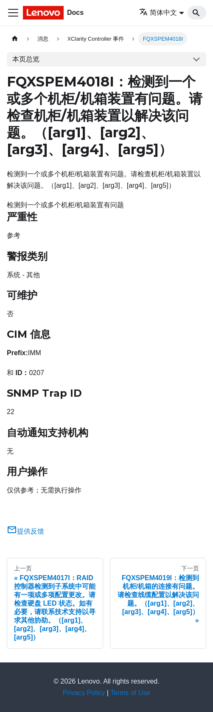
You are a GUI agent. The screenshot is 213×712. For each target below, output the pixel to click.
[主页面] (15, 38)
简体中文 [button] (158, 12)
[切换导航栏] (13, 12)
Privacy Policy (84, 692)
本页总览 (25, 59)
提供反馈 (25, 531)
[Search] (197, 12)
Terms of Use (130, 692)
